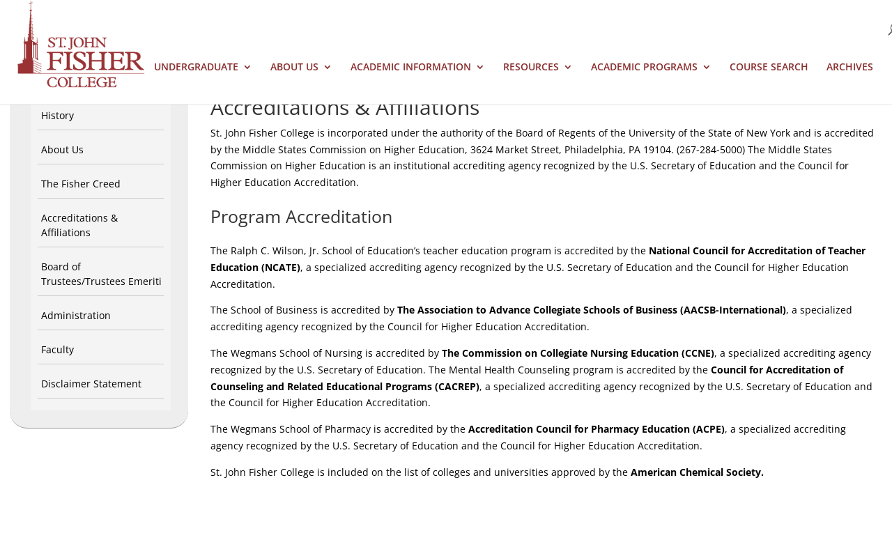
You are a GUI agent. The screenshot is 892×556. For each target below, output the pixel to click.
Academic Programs (644, 67)
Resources (531, 67)
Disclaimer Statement (91, 383)
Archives (849, 67)
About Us (294, 67)
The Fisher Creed (81, 183)
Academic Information (411, 67)
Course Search (769, 67)
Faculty (57, 349)
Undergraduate (196, 67)
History (57, 115)
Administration (76, 315)
